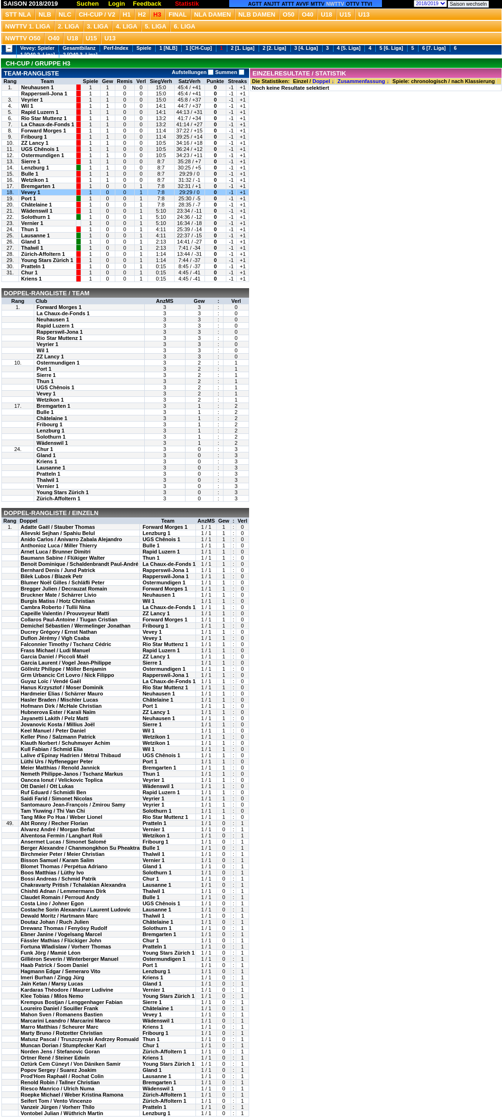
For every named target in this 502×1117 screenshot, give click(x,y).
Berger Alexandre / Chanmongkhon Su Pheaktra (80, 848)
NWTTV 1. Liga (27, 26)
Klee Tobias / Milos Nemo (52, 996)
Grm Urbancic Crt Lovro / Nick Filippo (67, 675)
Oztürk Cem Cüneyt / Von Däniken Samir (71, 1064)
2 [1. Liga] (243, 48)
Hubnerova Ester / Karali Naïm (58, 712)
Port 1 (28, 198)
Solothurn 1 (35, 217)
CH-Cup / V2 (97, 14)
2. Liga (69, 26)
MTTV (318, 4)
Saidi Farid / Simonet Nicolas (57, 798)
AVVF (302, 4)
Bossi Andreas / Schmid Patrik (58, 879)
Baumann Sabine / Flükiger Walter (63, 558)
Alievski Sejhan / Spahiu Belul (58, 533)
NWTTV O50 (22, 38)
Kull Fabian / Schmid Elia (52, 749)
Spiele (143, 48)
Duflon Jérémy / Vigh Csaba (55, 638)
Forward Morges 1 (43, 130)
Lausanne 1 (35, 235)
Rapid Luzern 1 (40, 112)
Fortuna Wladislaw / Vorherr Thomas (66, 946)
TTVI (366, 4)
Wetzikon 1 (34, 180)
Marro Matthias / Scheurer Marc (60, 1027)
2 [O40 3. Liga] (80, 54)
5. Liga (156, 26)
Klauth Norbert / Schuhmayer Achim (65, 743)
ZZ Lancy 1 (34, 143)
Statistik (187, 3)
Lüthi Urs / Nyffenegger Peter (57, 761)
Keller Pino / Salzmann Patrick (58, 737)
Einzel (300, 81)
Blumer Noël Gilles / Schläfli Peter (63, 582)
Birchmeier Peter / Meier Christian (63, 854)
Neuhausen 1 (37, 87)
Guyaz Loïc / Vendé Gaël (51, 681)
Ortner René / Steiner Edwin (55, 1058)
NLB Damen (256, 14)
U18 (326, 14)
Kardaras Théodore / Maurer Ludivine (67, 990)
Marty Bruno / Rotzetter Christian (61, 1033)
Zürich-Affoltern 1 (43, 254)
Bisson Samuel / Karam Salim (57, 860)
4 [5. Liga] (349, 48)
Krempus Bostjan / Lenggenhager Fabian (72, 1002)
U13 (364, 14)
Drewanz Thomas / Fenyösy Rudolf (64, 928)
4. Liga (127, 26)
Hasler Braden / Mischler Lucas (59, 700)
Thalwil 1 (32, 248)
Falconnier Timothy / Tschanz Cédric (66, 644)
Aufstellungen (193, 72)
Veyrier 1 (32, 100)
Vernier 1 (32, 223)
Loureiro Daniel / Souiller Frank (59, 1008)
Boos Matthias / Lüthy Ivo (52, 872)
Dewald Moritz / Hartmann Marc (59, 916)
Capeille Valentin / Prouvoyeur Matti (65, 613)
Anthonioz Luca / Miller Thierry (59, 545)
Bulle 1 (29, 174)
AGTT (255, 4)
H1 (127, 14)
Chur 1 (29, 272)
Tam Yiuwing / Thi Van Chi (53, 811)
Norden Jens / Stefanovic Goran (60, 1051)
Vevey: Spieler (37, 48)
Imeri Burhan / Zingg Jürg (52, 977)
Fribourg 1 (34, 137)
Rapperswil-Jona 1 (44, 93)
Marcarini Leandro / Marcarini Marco (66, 1020)
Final (177, 14)
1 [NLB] (168, 48)
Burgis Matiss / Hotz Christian (58, 601)
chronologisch (429, 81)
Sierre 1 (30, 161)
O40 (308, 14)
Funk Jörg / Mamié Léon (51, 953)
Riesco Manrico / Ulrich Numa (57, 1088)
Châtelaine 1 (36, 204)
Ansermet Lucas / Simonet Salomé (63, 842)
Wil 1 (27, 106)
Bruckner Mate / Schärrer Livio (59, 595)
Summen (229, 72)
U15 (345, 14)
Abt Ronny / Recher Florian (54, 823)
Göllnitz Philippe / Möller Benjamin (63, 669)
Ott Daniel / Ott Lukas (47, 786)
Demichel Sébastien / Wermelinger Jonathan (75, 626)
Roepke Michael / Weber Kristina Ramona (72, 1095)
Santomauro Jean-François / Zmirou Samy (73, 804)
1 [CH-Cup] (199, 48)
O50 (289, 14)
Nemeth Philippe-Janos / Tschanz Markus (72, 774)
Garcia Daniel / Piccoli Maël (54, 656)
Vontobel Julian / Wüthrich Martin (62, 1113)
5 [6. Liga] (391, 48)
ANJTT (272, 4)
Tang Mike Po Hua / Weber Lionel (61, 817)
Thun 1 (29, 229)
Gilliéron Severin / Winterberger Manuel (70, 959)
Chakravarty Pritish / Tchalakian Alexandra (73, 885)
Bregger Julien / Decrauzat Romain (64, 588)
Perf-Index (115, 48)
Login (116, 3)
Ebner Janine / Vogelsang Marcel (61, 934)
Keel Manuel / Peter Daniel (53, 730)
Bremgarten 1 (38, 186)
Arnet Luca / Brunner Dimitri (56, 551)
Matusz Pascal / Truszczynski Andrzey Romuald (80, 1039)
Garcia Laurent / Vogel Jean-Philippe (66, 663)
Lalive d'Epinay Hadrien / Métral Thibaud (71, 755)
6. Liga (184, 26)
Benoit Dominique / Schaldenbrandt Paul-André (80, 564)
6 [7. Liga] (434, 48)
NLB (44, 14)
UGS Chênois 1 (40, 149)
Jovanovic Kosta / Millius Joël (58, 724)
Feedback (147, 3)
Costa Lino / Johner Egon (52, 903)
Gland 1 (30, 241)
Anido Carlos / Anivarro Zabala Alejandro (71, 539)
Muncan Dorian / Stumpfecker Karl (63, 1045)
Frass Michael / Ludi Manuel (55, 650)
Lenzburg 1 (35, 167)
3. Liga (98, 26)
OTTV (352, 4)
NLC (65, 14)
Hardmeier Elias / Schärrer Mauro (62, 693)
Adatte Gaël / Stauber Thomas (58, 527)
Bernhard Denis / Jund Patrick (58, 570)
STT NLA (18, 14)
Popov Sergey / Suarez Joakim (59, 1070)
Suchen (87, 3)
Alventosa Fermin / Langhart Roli (61, 835)
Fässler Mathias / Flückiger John (61, 940)
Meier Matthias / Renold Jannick (60, 767)
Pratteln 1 (33, 266)
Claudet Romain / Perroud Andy (60, 897)
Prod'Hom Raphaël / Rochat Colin (62, 1076)
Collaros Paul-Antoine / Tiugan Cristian (69, 619)
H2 (142, 14)
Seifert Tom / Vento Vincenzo (56, 1101)
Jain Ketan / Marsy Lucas (52, 983)
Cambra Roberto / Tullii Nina (56, 607)
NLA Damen (212, 14)
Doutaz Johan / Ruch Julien (55, 922)
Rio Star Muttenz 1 (44, 118)
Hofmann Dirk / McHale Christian (61, 706)
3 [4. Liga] (306, 48)
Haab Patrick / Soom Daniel (54, 965)
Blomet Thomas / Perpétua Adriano (64, 866)
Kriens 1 (31, 279)
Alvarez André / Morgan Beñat (58, 829)
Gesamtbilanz (79, 48)
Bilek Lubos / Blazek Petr (52, 576)
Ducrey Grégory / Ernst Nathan (59, 632)
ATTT (287, 4)
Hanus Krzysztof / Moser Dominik (62, 687)
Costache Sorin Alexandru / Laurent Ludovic (76, 909)
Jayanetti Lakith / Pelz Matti (55, 718)
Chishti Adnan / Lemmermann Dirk (63, 891)
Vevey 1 (30, 192)
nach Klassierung (473, 81)
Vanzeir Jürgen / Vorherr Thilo (58, 1107)
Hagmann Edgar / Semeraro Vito (61, 971)
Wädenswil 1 (37, 211)
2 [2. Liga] (274, 48)
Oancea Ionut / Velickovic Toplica (62, 780)
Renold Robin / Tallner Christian (60, 1082)
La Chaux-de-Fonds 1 (47, 124)
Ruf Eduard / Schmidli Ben (53, 792)
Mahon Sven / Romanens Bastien (62, 1014)
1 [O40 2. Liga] (37, 54)
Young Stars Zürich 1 (47, 260)
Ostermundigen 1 (42, 155)
